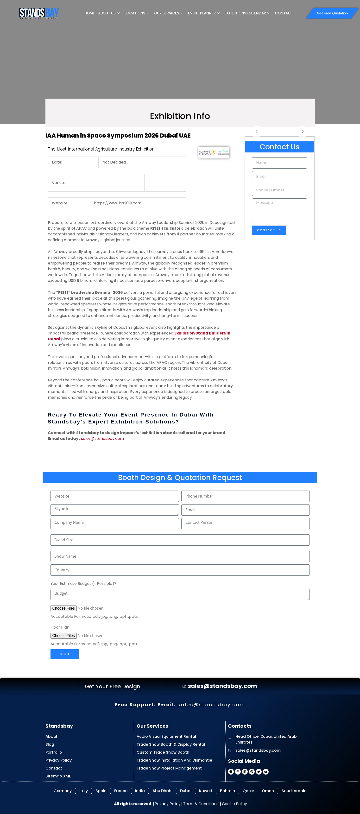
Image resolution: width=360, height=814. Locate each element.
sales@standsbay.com (102, 438)
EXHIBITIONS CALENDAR (247, 13)
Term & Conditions (200, 804)
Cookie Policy (234, 804)
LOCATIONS (137, 13)
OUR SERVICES (168, 13)
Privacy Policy (168, 804)
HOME (89, 13)
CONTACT (284, 13)
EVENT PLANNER (204, 13)
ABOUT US (109, 13)
